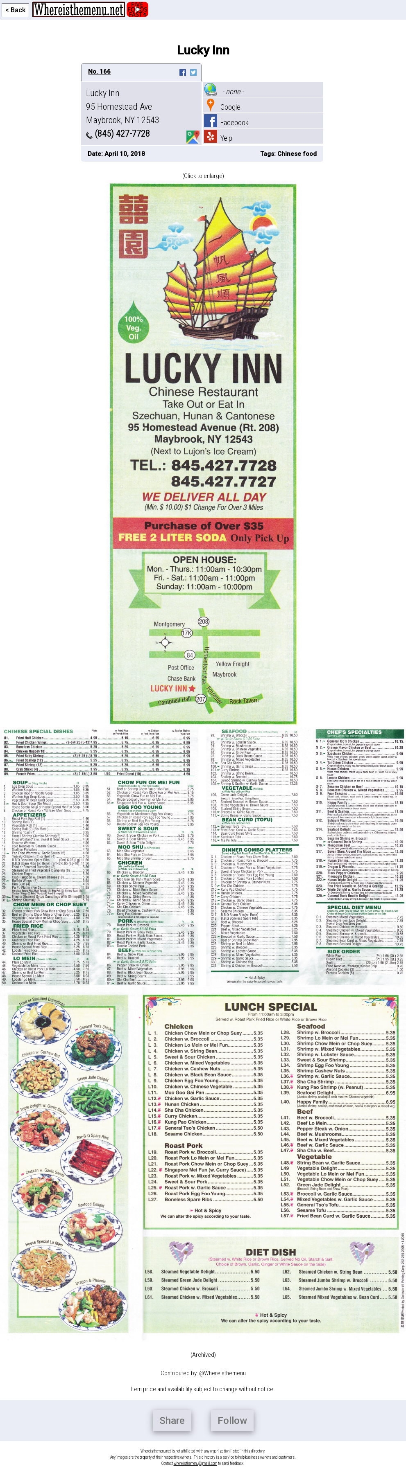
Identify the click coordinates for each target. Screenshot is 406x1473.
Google (222, 107)
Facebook (226, 122)
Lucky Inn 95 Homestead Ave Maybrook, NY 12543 (122, 106)
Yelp (218, 138)
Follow (232, 1420)
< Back (15, 10)
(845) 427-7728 (118, 133)
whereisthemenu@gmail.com (195, 1463)
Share (172, 1420)
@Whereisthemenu (222, 1373)
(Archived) (203, 1354)
